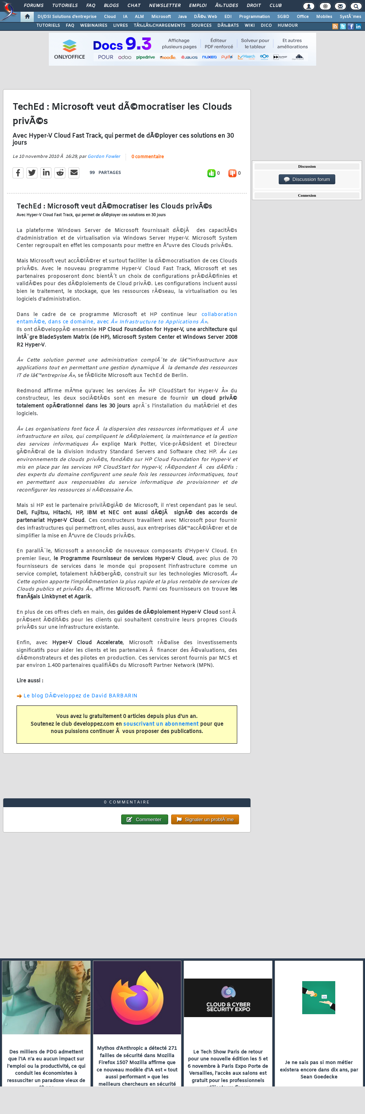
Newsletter (164, 6)
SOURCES (201, 25)
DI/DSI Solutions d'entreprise (67, 16)
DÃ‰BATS (228, 25)
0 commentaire (147, 157)
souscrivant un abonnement (161, 724)
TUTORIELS (48, 25)
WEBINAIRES (93, 25)
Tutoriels (64, 6)
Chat (134, 6)
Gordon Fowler (103, 157)
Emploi (197, 6)
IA (125, 16)
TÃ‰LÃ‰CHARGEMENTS (159, 25)
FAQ (91, 6)
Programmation (254, 16)
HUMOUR (288, 25)
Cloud (110, 16)
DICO (266, 25)
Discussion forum (307, 179)
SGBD (283, 16)
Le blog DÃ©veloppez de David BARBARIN (81, 696)
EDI (228, 16)
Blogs (111, 6)
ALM (139, 16)
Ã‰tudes (226, 6)
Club (275, 6)
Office (303, 16)
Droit (253, 6)
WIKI (250, 25)
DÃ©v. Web (205, 16)
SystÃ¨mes (350, 16)
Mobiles (324, 16)
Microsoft (161, 16)
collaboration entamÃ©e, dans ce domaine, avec (127, 318)
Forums (33, 6)
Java (182, 16)
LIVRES (120, 25)
